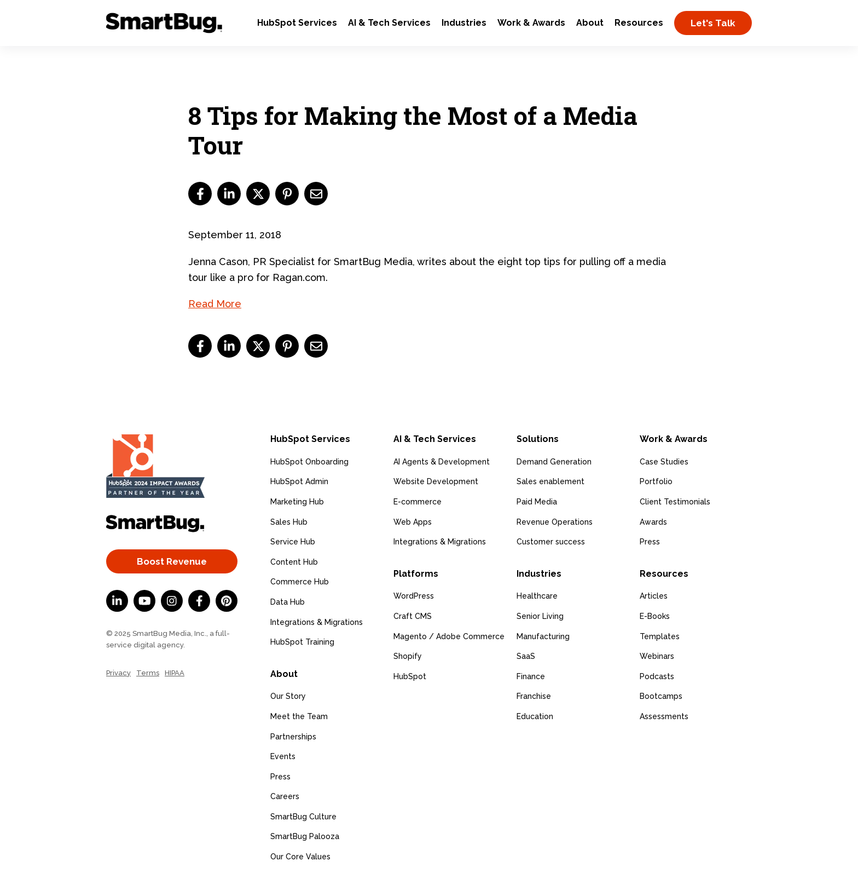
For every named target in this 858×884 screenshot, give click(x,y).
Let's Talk (713, 23)
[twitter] (258, 193)
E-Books (655, 616)
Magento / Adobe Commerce (449, 636)
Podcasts (657, 676)
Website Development (435, 481)
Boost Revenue (172, 561)
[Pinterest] (226, 601)
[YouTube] (144, 601)
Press (280, 776)
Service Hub (292, 541)
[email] (316, 193)
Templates (660, 636)
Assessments (664, 716)
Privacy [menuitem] (118, 673)
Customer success (551, 541)
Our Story (288, 696)
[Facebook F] (199, 601)
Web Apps (412, 522)
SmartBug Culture (303, 816)
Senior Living (540, 616)
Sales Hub (289, 522)
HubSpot (409, 676)
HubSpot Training (302, 642)
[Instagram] (172, 601)
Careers (284, 796)
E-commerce (417, 501)
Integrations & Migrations (316, 622)
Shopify (407, 656)
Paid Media (537, 501)
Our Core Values (300, 856)
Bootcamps (661, 696)
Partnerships (293, 736)
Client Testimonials (675, 501)
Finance (531, 676)
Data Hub (287, 602)
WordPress (413, 596)
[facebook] (200, 193)
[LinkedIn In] (117, 601)
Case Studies (664, 461)
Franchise (534, 696)
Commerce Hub (299, 581)
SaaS (526, 656)
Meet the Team (299, 716)
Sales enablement (550, 481)
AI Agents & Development (441, 461)
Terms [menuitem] (147, 673)
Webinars (657, 656)
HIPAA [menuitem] (174, 673)
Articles (654, 596)
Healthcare (537, 596)
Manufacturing (543, 636)
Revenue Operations (555, 522)
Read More (214, 303)
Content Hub (294, 562)
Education (535, 716)
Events (282, 756)
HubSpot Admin (299, 481)
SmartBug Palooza (304, 836)
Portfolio (656, 481)
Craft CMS (412, 616)
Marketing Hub (297, 501)
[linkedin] (229, 193)
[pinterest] (287, 193)
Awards (653, 522)
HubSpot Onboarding (309, 461)
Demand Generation (554, 461)
